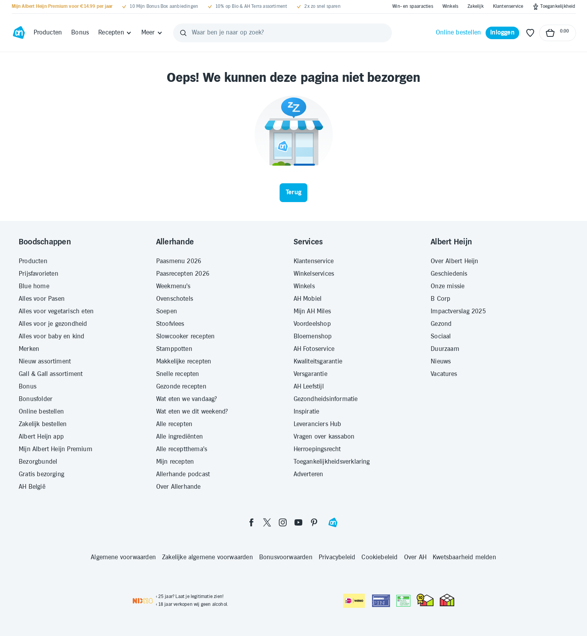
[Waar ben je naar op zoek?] (282, 32)
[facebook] (251, 522)
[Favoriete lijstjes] (530, 33)
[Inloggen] (502, 33)
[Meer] (152, 32)
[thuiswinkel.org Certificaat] (425, 600)
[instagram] (282, 522)
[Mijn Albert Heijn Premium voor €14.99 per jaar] (62, 6)
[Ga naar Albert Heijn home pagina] (19, 33)
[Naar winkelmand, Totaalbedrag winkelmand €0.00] (558, 33)
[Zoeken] (183, 32)
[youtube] (298, 522)
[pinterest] (314, 522)
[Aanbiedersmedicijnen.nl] (403, 601)
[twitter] (267, 522)
